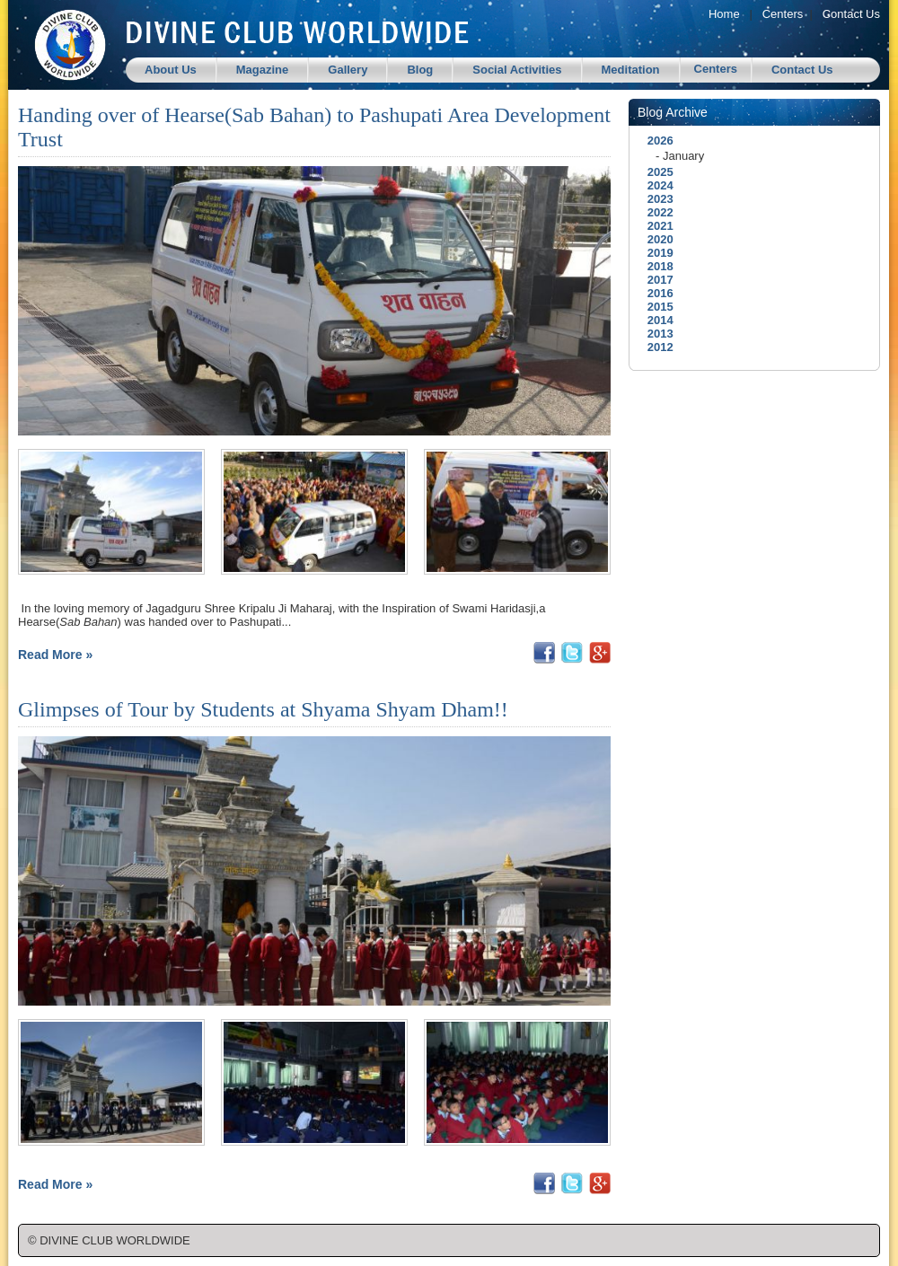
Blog (420, 69)
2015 (656, 306)
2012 (656, 347)
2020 (656, 239)
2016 (656, 293)
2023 (656, 199)
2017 (656, 279)
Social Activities (516, 69)
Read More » (55, 654)
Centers (783, 14)
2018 (656, 266)
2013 (656, 333)
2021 (656, 226)
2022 (656, 212)
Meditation (631, 69)
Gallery (347, 69)
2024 (656, 185)
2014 (656, 320)
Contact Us (851, 14)
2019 (656, 252)
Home (724, 14)
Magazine (262, 69)
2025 (656, 172)
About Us (171, 69)
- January (680, 156)
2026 (656, 140)
